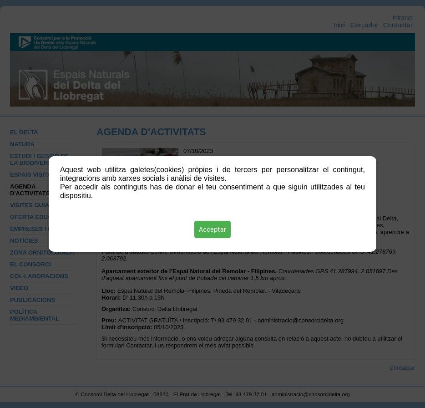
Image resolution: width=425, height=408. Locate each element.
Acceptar (212, 229)
